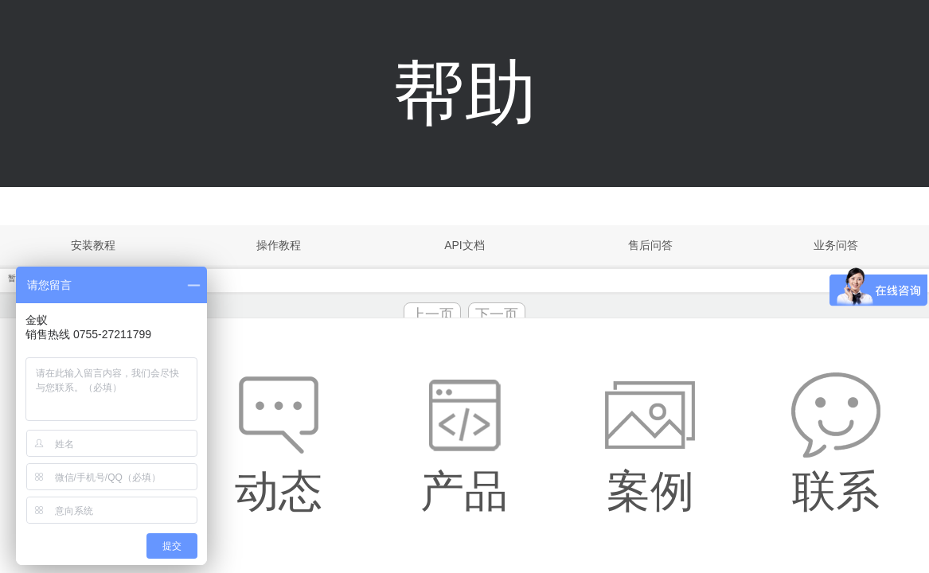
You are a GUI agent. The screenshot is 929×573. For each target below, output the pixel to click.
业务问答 (836, 245)
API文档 (464, 245)
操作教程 (278, 245)
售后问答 (650, 245)
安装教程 (93, 245)
